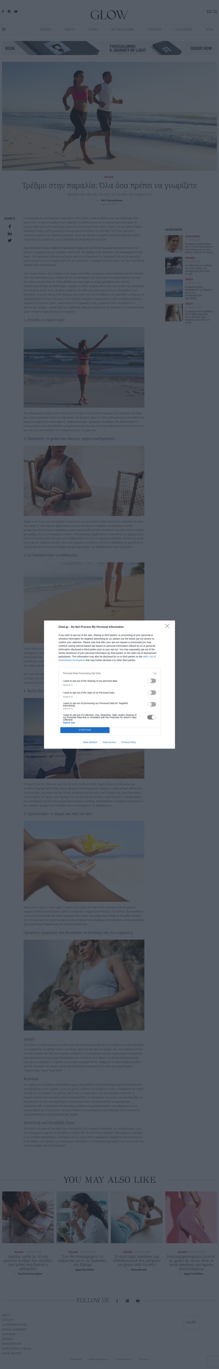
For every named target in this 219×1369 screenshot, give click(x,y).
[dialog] (109, 684)
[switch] (151, 681)
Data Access (109, 742)
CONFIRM (85, 730)
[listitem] (109, 673)
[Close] (168, 627)
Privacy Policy (128, 742)
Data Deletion (90, 742)
